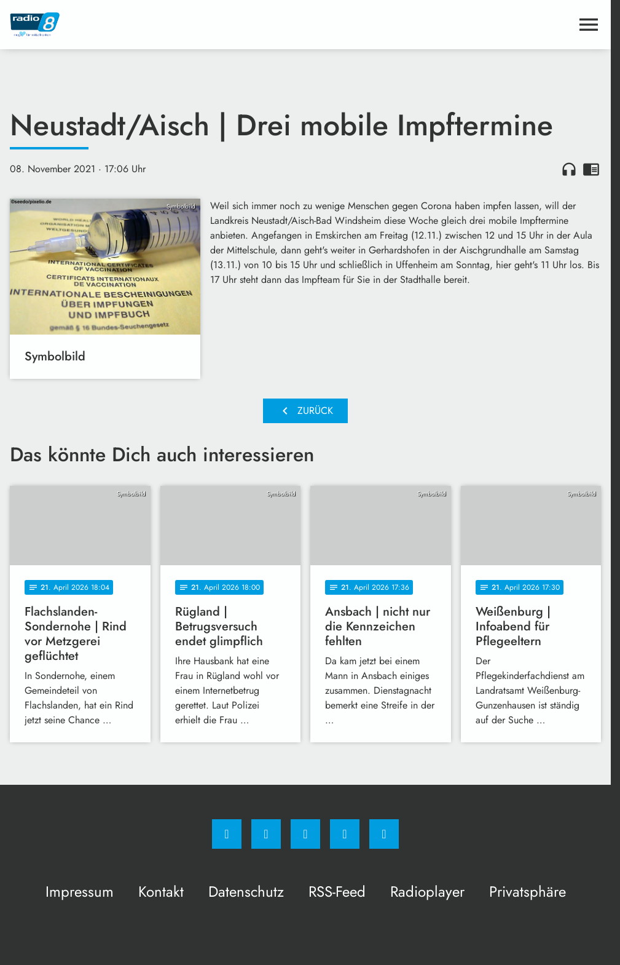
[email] (384, 834)
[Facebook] (226, 834)
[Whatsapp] (305, 834)
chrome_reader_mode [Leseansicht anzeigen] (591, 169)
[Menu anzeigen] (588, 24)
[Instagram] (266, 834)
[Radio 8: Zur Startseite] (157, 24)
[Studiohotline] (344, 834)
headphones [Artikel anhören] (569, 169)
